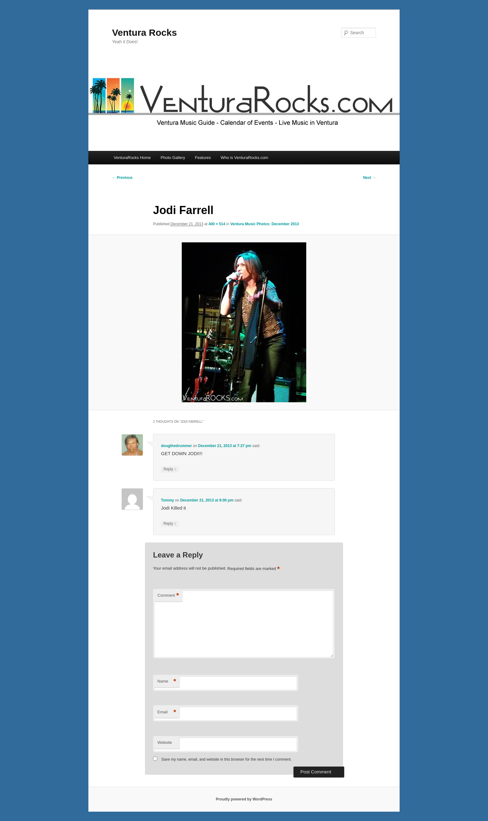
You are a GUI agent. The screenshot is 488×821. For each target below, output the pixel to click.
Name (166, 681)
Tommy (167, 500)
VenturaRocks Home (132, 157)
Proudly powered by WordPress (244, 799)
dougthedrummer (176, 446)
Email (166, 712)
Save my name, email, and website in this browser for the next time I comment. (226, 759)
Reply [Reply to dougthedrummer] (169, 469)
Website (164, 742)
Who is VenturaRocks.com (244, 157)
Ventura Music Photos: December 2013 (264, 224)
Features (203, 157)
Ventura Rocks (144, 32)
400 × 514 (217, 224)
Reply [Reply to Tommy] (169, 524)
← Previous (122, 177)
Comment (168, 595)
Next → (369, 177)
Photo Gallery (173, 157)
